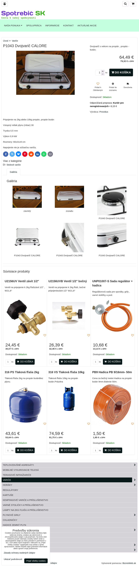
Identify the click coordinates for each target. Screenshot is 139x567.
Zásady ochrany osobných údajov (19, 553)
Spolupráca (34, 25)
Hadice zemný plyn (14, 525)
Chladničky (10, 520)
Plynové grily (70, 515)
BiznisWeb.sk (129, 563)
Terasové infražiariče (17, 475)
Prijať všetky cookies (36, 561)
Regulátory (10, 490)
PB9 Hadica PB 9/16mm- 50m (112, 372)
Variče (70, 479)
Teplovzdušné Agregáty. (70, 465)
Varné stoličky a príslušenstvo (23, 505)
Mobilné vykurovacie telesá (21, 470)
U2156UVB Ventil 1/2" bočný (67, 281)
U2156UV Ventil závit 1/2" (22, 281)
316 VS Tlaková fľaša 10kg (66, 372)
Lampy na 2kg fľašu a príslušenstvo (25, 510)
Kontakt (68, 25)
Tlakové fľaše (12, 535)
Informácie (52, 25)
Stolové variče (14, 164)
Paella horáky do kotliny (70, 549)
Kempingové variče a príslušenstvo (25, 500)
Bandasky (9, 540)
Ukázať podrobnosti (13, 559)
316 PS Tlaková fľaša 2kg (22, 372)
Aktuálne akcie (87, 25)
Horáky (70, 484)
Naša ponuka (13, 25)
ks (9, 362)
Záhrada (70, 544)
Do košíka (121, 72)
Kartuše (8, 495)
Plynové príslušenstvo (70, 530)
